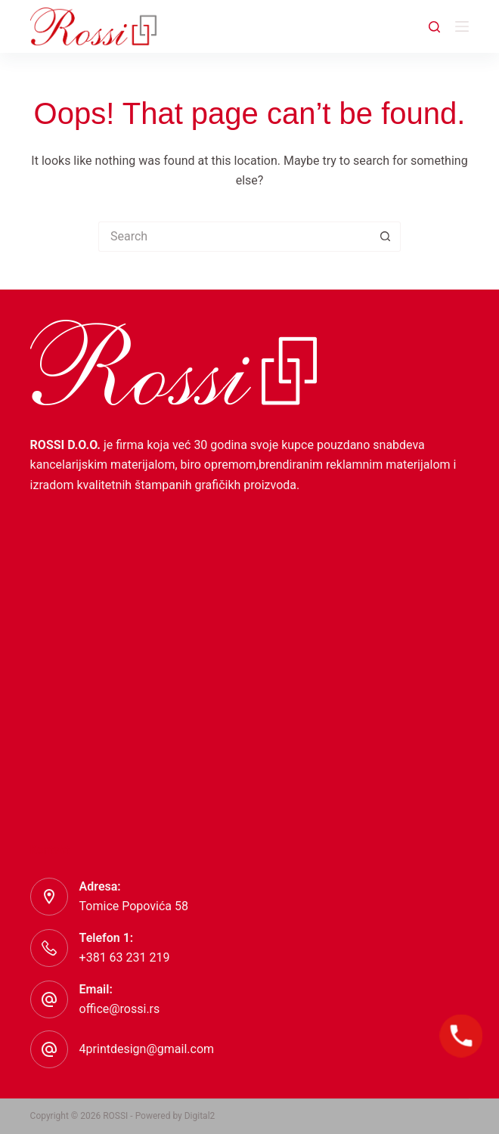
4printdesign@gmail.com (146, 1049)
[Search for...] (234, 237)
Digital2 (199, 1116)
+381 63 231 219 (124, 957)
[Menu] (462, 26)
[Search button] (385, 237)
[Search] (434, 27)
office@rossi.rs (119, 1009)
